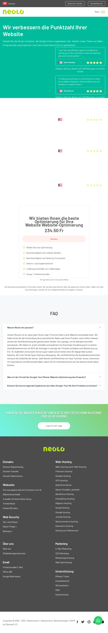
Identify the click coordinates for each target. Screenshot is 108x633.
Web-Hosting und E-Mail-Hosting (70, 466)
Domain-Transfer (11, 471)
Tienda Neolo (9, 503)
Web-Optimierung (63, 562)
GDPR (72, 620)
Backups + (8, 531)
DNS (57, 590)
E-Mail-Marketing (63, 548)
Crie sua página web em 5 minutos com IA (22, 489)
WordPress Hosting (64, 494)
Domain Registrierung (13, 466)
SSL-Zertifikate (10, 522)
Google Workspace (11, 576)
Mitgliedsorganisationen (14, 553)
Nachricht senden (75, 3)
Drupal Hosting (62, 507)
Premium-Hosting (63, 471)
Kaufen (54, 238)
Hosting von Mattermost (66, 530)
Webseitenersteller (11, 494)
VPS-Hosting (61, 480)
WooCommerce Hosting (66, 521)
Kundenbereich (96, 3)
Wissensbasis (62, 585)
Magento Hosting (63, 503)
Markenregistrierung (64, 557)
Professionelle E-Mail (13, 567)
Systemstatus (62, 594)
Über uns (7, 548)
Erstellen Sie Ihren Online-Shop (17, 499)
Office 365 (7, 571)
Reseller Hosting (63, 476)
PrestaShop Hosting (65, 498)
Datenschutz (33, 620)
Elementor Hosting (64, 526)
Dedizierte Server (63, 485)
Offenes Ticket (62, 576)
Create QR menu (10, 508)
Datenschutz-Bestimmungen (54, 620)
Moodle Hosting (62, 512)
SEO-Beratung (62, 553)
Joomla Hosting (62, 516)
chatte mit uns (54, 426)
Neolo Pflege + (10, 526)
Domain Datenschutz (13, 476)
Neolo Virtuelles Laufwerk (67, 489)
